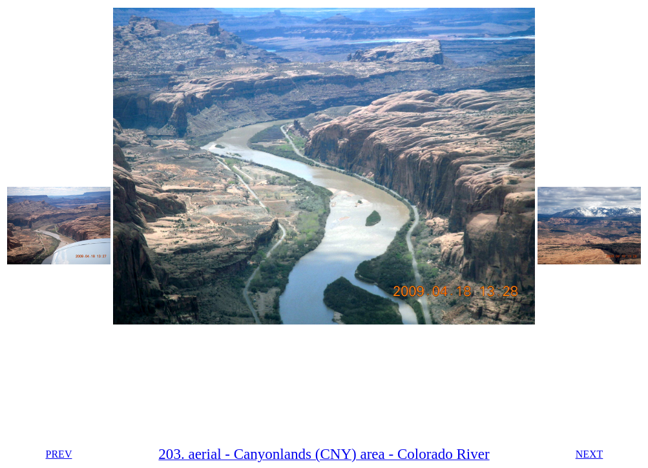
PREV (59, 454)
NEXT (589, 454)
